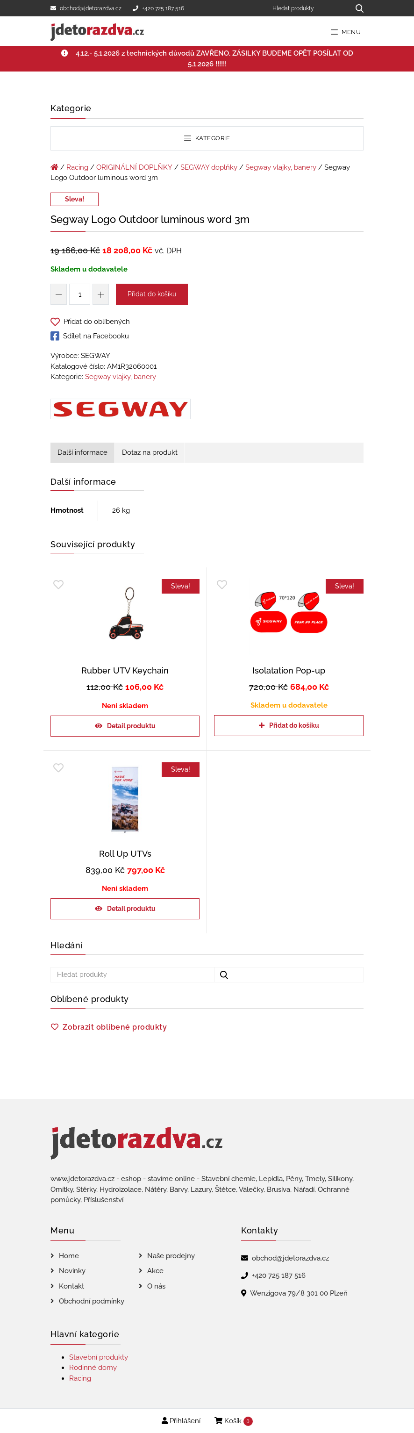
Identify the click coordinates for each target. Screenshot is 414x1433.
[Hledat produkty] (307, 8)
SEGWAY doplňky (208, 167)
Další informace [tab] (82, 452)
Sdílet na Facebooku (89, 336)
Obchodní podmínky (91, 1301)
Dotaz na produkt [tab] (150, 452)
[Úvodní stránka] (54, 167)
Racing (77, 167)
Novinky (72, 1271)
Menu (346, 32)
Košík (233, 1421)
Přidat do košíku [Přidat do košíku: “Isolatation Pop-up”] (294, 725)
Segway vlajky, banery (280, 167)
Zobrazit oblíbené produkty (115, 1027)
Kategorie (207, 138)
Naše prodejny (171, 1256)
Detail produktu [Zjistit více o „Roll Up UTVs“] (131, 908)
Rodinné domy (93, 1367)
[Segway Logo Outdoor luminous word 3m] (120, 411)
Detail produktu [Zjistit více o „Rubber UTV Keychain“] (131, 726)
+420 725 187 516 (158, 8)
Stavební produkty (98, 1357)
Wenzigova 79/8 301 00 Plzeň (299, 1293)
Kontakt (71, 1286)
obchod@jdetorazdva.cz (85, 8)
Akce (155, 1271)
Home (69, 1256)
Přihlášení (181, 1421)
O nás (156, 1286)
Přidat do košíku (152, 294)
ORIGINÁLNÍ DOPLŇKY (134, 167)
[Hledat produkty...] (356, 8)
